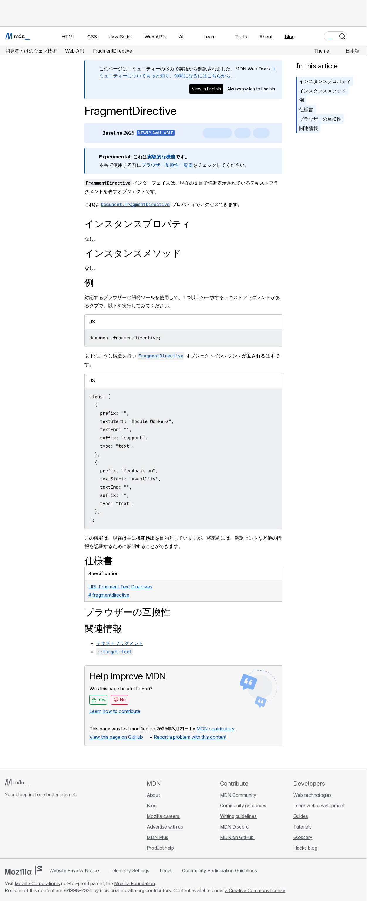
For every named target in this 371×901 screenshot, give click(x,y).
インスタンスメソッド (322, 91)
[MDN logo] (17, 782)
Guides (300, 816)
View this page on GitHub (116, 737)
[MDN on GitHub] (8, 829)
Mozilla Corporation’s (37, 883)
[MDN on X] (29, 829)
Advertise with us (165, 827)
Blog (290, 36)
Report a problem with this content (190, 737)
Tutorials (302, 827)
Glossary (302, 837)
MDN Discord (235, 827)
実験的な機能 (161, 157)
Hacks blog (306, 848)
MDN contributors (215, 729)
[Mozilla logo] (23, 870)
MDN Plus (157, 837)
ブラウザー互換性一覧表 (167, 165)
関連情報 (308, 128)
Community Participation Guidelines (219, 870)
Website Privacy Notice (74, 870)
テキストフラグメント (119, 643)
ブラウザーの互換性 (320, 119)
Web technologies (312, 795)
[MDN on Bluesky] (18, 829)
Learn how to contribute (114, 711)
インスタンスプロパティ (325, 81)
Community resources (243, 806)
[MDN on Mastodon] (39, 829)
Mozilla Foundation (134, 883)
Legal (166, 870)
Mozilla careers (163, 816)
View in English (206, 88)
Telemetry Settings (129, 870)
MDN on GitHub (237, 837)
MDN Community (238, 795)
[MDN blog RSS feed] (50, 829)
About (153, 795)
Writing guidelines (238, 816)
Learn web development (319, 806)
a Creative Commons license (255, 890)
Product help (161, 848)
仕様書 (306, 109)
